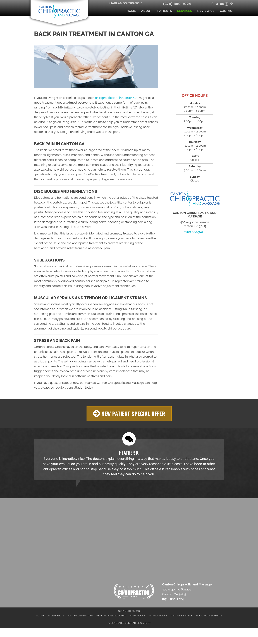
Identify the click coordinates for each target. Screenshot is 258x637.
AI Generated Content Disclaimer (129, 622)
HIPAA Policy (137, 615)
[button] (129, 413)
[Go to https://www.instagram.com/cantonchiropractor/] (226, 4)
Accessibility (55, 615)
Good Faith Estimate (209, 615)
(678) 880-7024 (177, 4)
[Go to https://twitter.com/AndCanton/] (216, 4)
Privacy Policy (158, 615)
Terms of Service (182, 615)
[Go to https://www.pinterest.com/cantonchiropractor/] (231, 4)
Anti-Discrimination (80, 615)
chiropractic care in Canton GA (116, 98)
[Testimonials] (129, 459)
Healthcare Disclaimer (111, 615)
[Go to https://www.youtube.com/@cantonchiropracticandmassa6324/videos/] (221, 4)
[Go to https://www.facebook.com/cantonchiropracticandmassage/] (212, 4)
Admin (40, 615)
